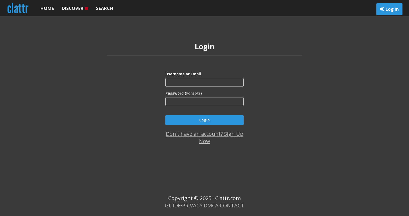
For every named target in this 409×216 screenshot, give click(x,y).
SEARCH (104, 8)
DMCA (211, 205)
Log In (392, 9)
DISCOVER (75, 8)
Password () (183, 93)
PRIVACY (192, 205)
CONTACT (232, 205)
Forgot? (193, 93)
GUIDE (173, 205)
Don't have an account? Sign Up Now (204, 137)
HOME (47, 8)
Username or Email (183, 73)
